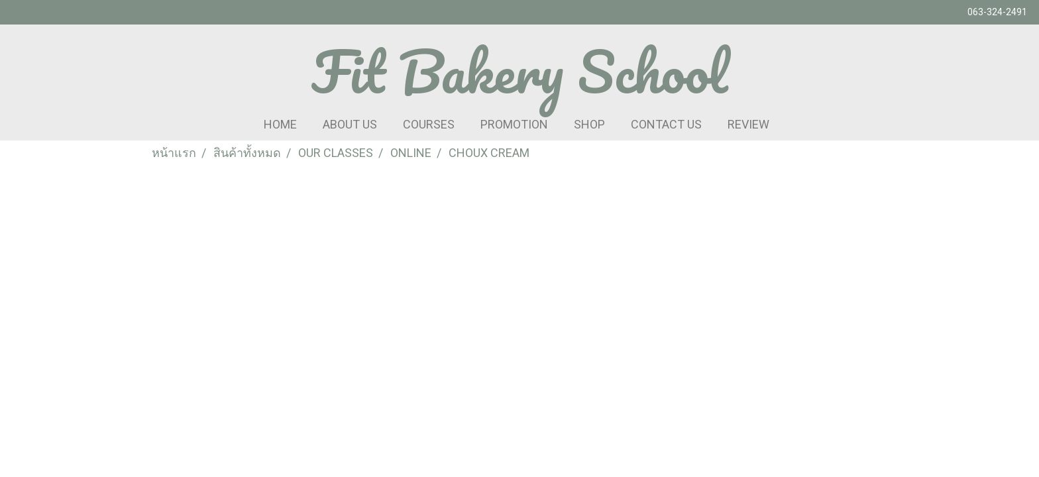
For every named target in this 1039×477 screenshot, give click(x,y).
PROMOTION (514, 124)
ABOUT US (350, 124)
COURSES (429, 124)
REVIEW (748, 124)
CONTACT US (666, 124)
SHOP (589, 124)
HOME (280, 124)
